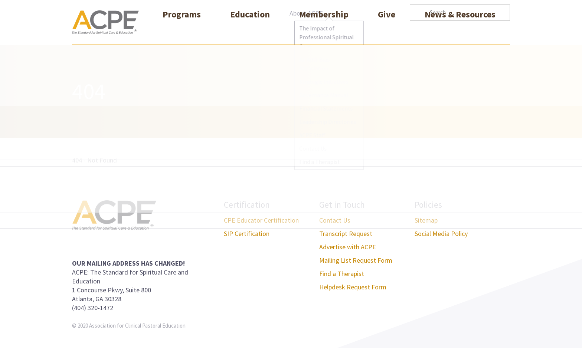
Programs (182, 31)
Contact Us (334, 220)
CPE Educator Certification (261, 220)
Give (386, 31)
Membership (324, 31)
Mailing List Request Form (355, 260)
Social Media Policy (441, 233)
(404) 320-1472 (92, 307)
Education (250, 31)
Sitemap (426, 220)
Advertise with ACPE (347, 247)
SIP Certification (246, 233)
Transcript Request (345, 233)
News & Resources (460, 31)
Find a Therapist (341, 273)
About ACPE (306, 13)
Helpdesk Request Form (352, 287)
